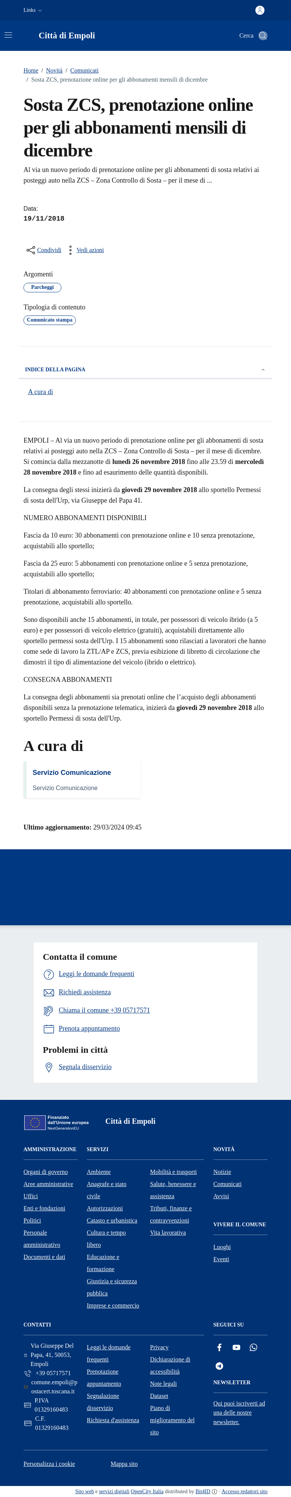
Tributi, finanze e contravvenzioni (171, 1214)
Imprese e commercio (113, 1305)
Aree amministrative (48, 1184)
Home (30, 70)
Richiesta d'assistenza (113, 1420)
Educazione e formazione (103, 1263)
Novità (50, 70)
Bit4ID (203, 1491)
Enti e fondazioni (44, 1208)
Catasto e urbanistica (112, 1220)
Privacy (159, 1347)
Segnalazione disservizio (103, 1402)
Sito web (84, 1491)
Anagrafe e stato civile (107, 1190)
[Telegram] (219, 1366)
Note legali (163, 1383)
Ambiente (99, 1172)
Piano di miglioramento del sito (172, 1420)
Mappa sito (124, 1464)
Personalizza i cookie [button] (49, 1464)
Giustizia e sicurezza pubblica (112, 1287)
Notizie (222, 1172)
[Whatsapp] (253, 1347)
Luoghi (222, 1247)
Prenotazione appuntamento (104, 1377)
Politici (32, 1220)
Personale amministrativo (41, 1238)
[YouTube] (236, 1347)
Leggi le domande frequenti (109, 1353)
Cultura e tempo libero (106, 1238)
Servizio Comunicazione (72, 772)
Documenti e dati (44, 1257)
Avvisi (221, 1196)
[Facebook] (219, 1347)
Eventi (221, 1259)
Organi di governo (45, 1172)
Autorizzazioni (105, 1208)
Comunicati (81, 70)
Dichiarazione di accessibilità (170, 1365)
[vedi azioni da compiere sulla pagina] (84, 250)
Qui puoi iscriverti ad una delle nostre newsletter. (239, 1413)
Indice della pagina (145, 370)
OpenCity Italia (147, 1491)
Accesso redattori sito (245, 1491)
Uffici (30, 1196)
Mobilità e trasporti (173, 1172)
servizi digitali (114, 1491)
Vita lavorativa (168, 1232)
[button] (33, 10)
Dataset (159, 1396)
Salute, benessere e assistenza (173, 1190)
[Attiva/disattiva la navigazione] (8, 34)
